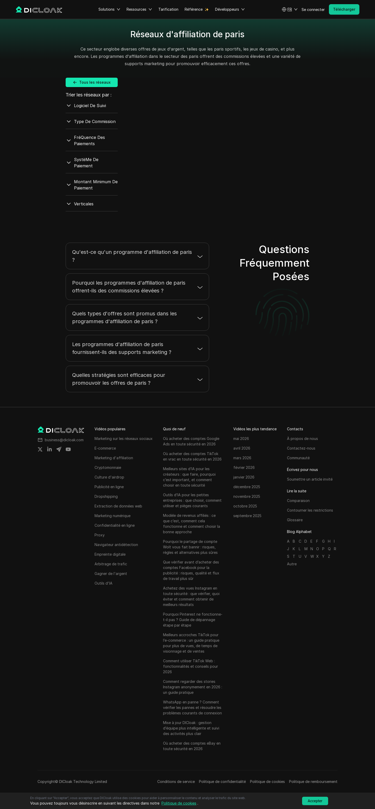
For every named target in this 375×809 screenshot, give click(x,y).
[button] (290, 9)
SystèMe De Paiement (82, 162)
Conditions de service (176, 781)
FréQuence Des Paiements (85, 140)
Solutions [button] (109, 9)
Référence (194, 9)
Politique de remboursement (313, 781)
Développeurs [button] (230, 9)
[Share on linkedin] (49, 449)
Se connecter (313, 9)
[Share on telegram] (58, 449)
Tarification (168, 9)
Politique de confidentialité (222, 781)
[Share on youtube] (68, 449)
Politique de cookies (267, 781)
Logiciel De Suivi (86, 105)
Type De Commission (91, 121)
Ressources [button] (139, 9)
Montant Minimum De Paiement (92, 185)
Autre (292, 564)
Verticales (79, 204)
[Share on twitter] (40, 449)
